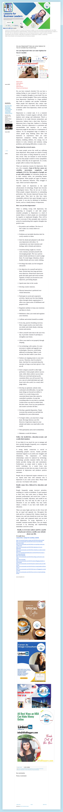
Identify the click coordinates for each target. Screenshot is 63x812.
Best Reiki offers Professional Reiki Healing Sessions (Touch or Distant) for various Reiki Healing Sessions (8, 109)
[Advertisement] (19, 40)
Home (32, 804)
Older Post (44, 804)
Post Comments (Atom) (25, 806)
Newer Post (18, 804)
